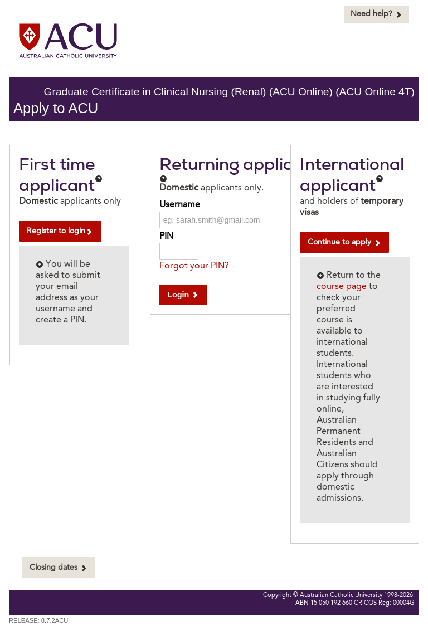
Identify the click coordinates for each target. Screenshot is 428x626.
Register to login (60, 231)
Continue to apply (344, 242)
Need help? (376, 14)
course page (342, 286)
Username (179, 204)
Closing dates (58, 568)
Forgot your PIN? (194, 266)
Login (183, 294)
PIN (166, 236)
